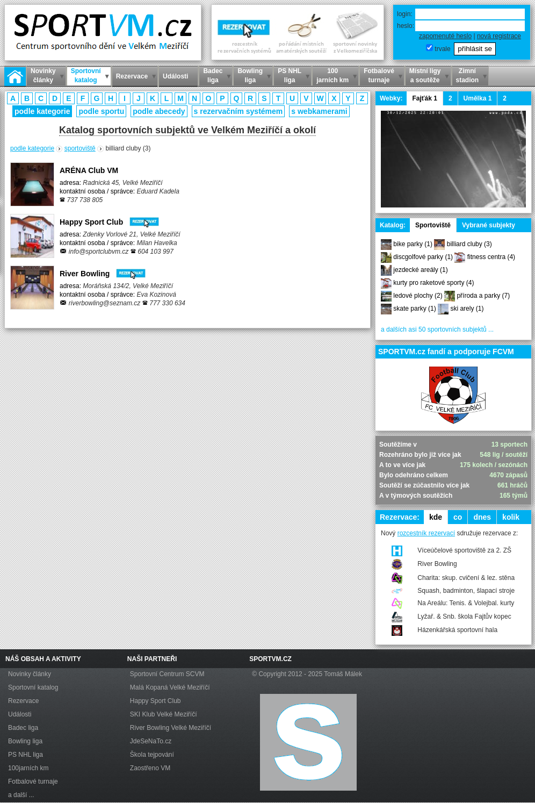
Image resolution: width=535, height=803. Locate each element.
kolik (510, 517)
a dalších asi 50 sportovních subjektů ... (437, 329)
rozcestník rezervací (426, 533)
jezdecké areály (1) (420, 270)
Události (19, 714)
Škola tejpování (152, 754)
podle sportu (101, 111)
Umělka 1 (478, 98)
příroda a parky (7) (483, 295)
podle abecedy (159, 111)
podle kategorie (42, 111)
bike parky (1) (412, 244)
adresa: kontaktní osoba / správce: (119, 191)
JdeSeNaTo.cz (150, 741)
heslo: (405, 26)
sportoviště (80, 148)
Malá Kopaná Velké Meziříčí (170, 687)
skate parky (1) (414, 308)
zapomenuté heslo (445, 36)
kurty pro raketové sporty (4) (433, 282)
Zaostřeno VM (150, 768)
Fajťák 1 (424, 98)
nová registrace (499, 36)
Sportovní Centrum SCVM (167, 674)
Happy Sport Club (109, 222)
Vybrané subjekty (488, 225)
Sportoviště (433, 225)
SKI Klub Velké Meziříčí (163, 714)
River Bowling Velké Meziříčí (170, 728)
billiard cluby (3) (469, 244)
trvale (442, 49)
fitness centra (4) (491, 257)
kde (435, 517)
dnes (482, 517)
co (457, 517)
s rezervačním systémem (238, 111)
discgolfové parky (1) (423, 257)
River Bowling (103, 273)
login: (405, 14)
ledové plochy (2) (417, 295)
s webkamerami (319, 111)
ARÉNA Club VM (89, 170)
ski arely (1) (466, 308)
